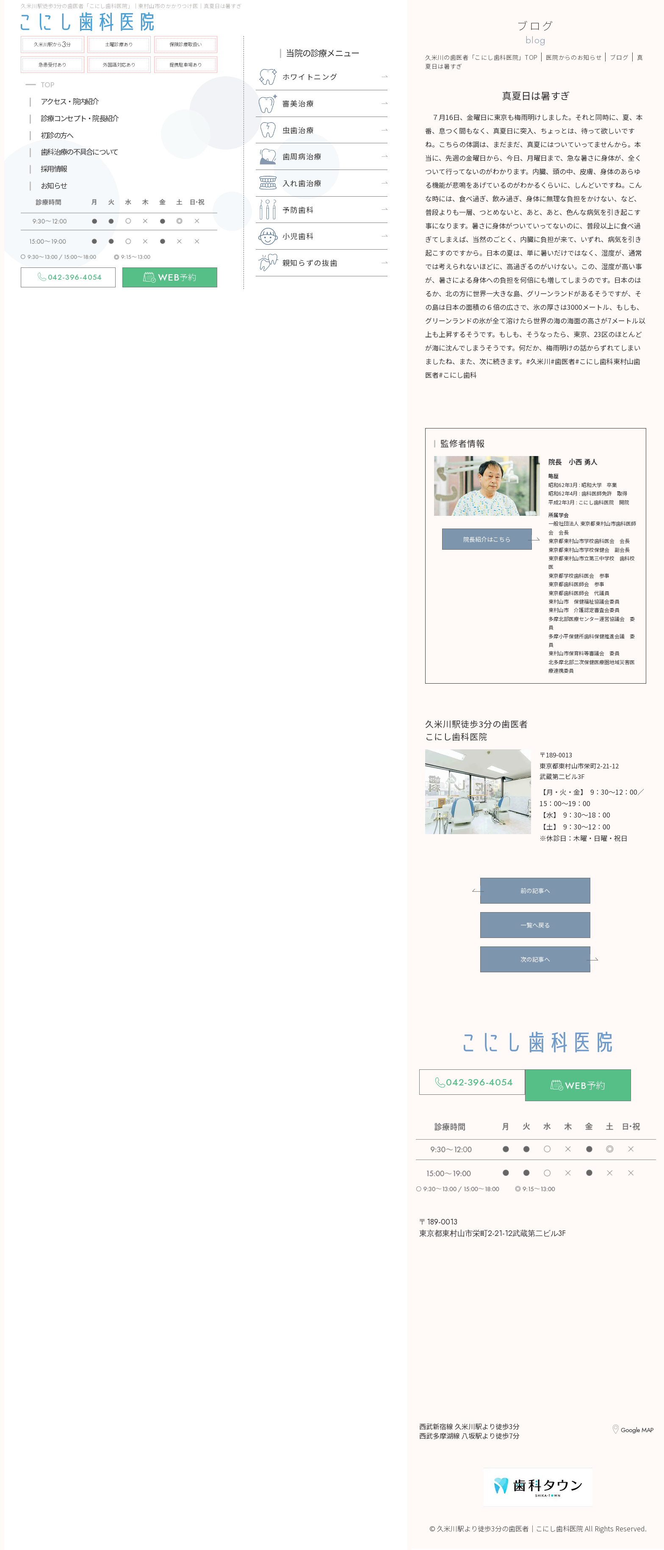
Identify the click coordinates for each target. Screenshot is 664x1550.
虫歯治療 (298, 130)
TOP (48, 85)
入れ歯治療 (302, 183)
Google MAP (634, 1430)
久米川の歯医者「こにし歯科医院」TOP (481, 57)
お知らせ (53, 185)
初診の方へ (57, 135)
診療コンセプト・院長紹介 (79, 118)
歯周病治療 (302, 156)
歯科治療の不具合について (79, 151)
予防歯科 (298, 209)
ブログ (619, 57)
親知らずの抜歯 (310, 262)
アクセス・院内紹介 (69, 101)
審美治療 (298, 103)
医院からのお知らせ (574, 57)
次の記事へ (535, 959)
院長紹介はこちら (486, 538)
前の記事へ (535, 890)
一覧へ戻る (535, 924)
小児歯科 (298, 236)
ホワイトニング (310, 76)
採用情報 (53, 168)
